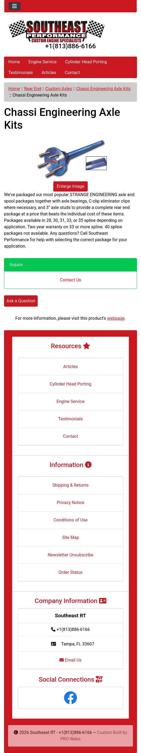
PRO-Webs (70, 738)
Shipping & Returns (70, 485)
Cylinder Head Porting (86, 61)
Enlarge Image (70, 186)
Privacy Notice (70, 502)
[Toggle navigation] (14, 6)
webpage (116, 318)
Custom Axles (58, 88)
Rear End (32, 88)
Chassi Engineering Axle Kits (103, 88)
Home (14, 61)
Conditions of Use (70, 520)
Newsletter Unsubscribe (70, 554)
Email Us (70, 660)
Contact (72, 72)
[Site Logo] (70, 30)
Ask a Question (20, 300)
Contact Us (70, 279)
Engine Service (43, 61)
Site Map (70, 537)
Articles (48, 72)
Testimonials (20, 72)
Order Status (71, 572)
